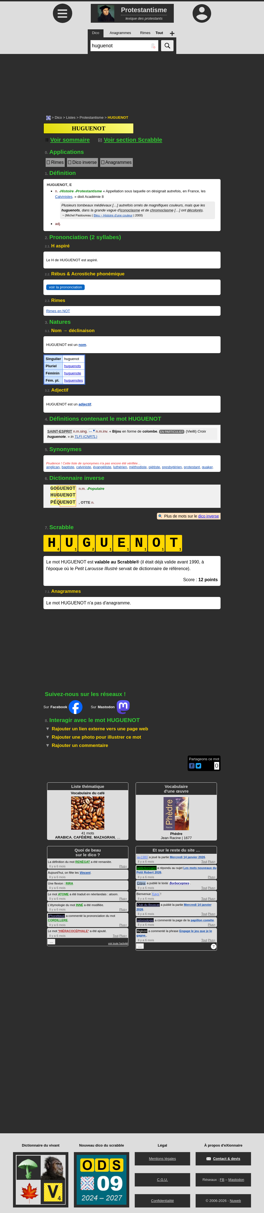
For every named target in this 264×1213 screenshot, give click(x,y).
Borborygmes (180, 883)
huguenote (72, 373)
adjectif (85, 404)
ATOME (63, 894)
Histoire (66, 191)
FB (222, 1180)
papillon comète (202, 920)
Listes (71, 117)
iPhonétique (56, 915)
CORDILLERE (58, 920)
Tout (115, 935)
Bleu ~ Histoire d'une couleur (113, 215)
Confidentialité (162, 1201)
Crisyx (141, 883)
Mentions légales (162, 1159)
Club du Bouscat (148, 904)
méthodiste (138, 467)
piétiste (154, 467)
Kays (155, 894)
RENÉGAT (82, 861)
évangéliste (102, 467)
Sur (62, 707)
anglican (52, 467)
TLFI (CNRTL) (85, 436)
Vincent (85, 872)
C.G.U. (162, 1180)
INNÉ (79, 905)
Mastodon (236, 1180)
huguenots (72, 366)
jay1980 (142, 857)
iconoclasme (130, 210)
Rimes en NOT (58, 311)
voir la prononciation (65, 287)
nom (82, 345)
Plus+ (123, 866)
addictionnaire (146, 868)
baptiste (68, 467)
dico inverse (208, 516)
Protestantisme (91, 117)
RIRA (69, 883)
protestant (192, 467)
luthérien (120, 467)
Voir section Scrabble (130, 139)
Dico (58, 117)
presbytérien (172, 467)
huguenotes (73, 380)
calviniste (83, 467)
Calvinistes (64, 197)
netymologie (145, 920)
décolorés (195, 210)
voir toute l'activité (118, 943)
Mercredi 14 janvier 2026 (187, 857)
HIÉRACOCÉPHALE (73, 931)
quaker (207, 467)
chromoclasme (162, 210)
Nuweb (235, 1201)
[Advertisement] (132, 81)
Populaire (95, 489)
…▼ (92, 431)
